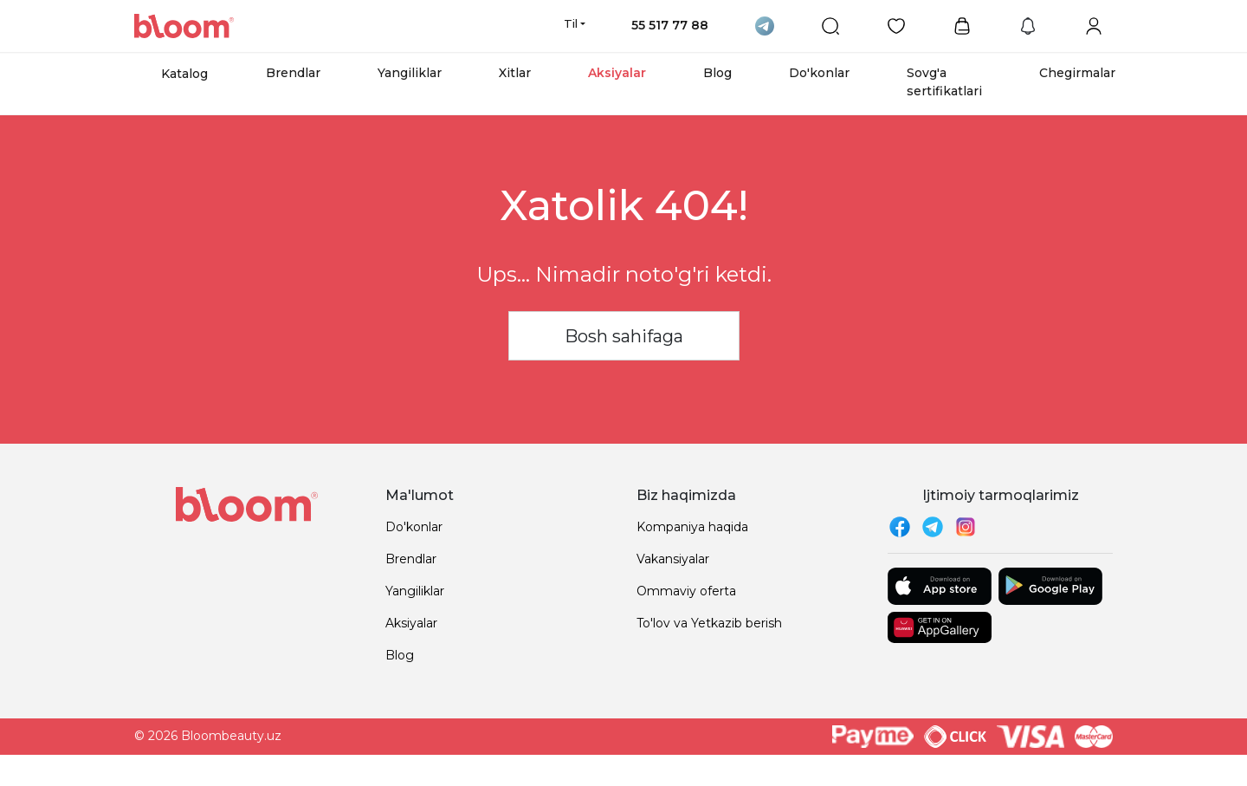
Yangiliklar (410, 73)
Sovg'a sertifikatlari (944, 82)
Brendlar (293, 73)
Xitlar (515, 73)
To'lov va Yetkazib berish (709, 623)
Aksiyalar (617, 73)
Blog (717, 73)
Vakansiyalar (672, 559)
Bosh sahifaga (624, 336)
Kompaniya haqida (692, 527)
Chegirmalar (1077, 73)
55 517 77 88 (669, 25)
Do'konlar (819, 73)
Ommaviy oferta (686, 591)
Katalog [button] (184, 73)
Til (571, 23)
